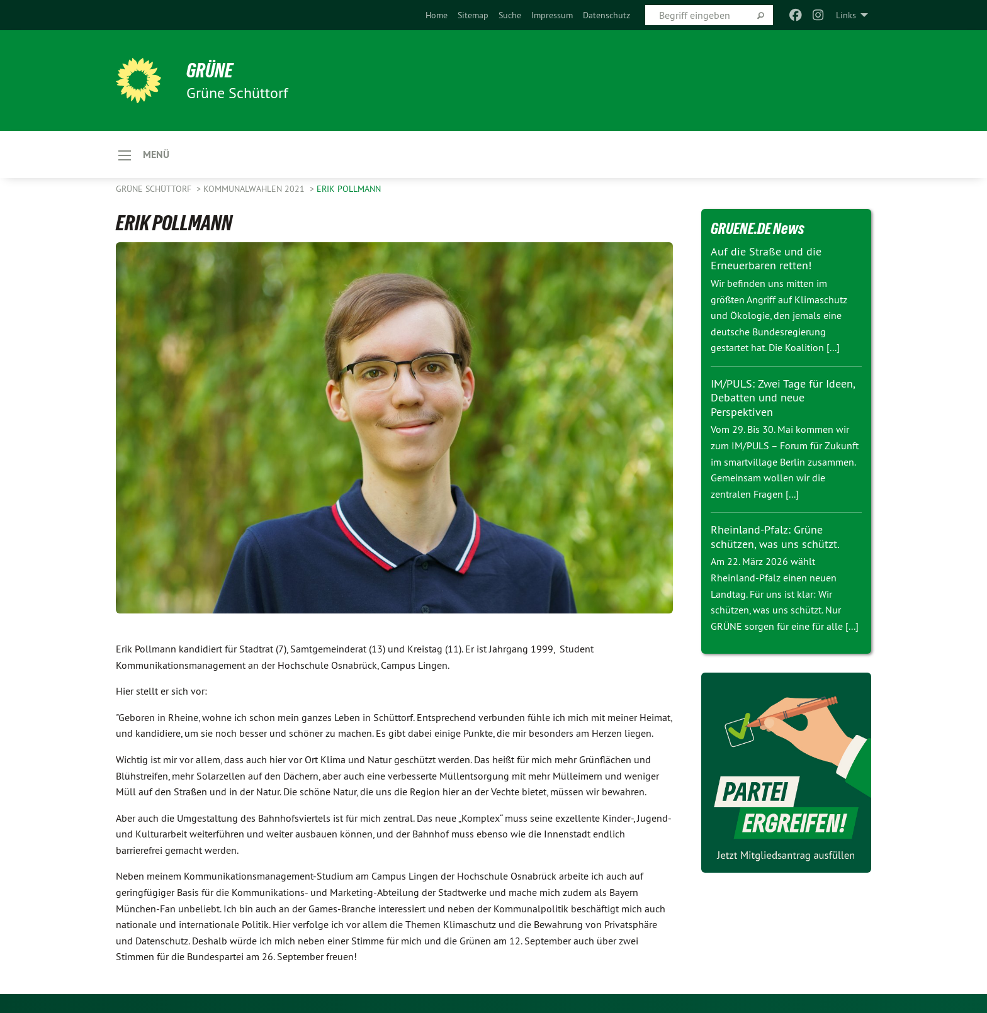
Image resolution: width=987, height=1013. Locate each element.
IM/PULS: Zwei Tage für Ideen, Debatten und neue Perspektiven (783, 397)
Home (437, 15)
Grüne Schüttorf (155, 188)
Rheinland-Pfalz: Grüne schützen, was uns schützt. (775, 536)
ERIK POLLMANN (349, 188)
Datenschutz (606, 15)
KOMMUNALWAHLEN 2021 (255, 188)
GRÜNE (209, 70)
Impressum (552, 15)
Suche (510, 15)
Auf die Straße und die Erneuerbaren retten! (766, 258)
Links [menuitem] (846, 15)
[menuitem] (437, 15)
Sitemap (473, 15)
